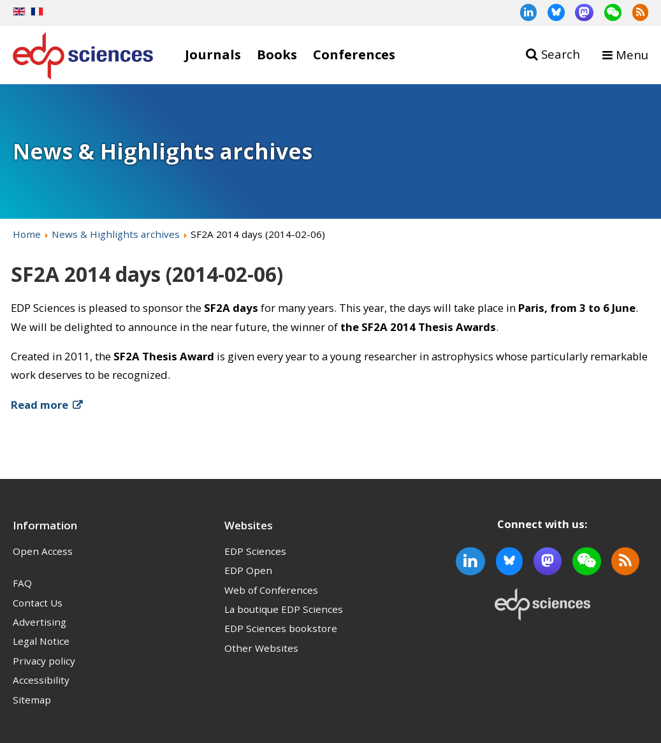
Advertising (39, 621)
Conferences (354, 54)
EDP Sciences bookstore (280, 628)
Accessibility (41, 679)
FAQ (22, 583)
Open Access (43, 551)
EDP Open (248, 570)
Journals (213, 54)
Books (277, 54)
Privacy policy (44, 660)
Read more (39, 404)
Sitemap (32, 699)
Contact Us (37, 602)
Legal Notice (41, 641)
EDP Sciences (255, 551)
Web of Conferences (271, 590)
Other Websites (261, 648)
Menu (632, 55)
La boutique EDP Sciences (283, 609)
